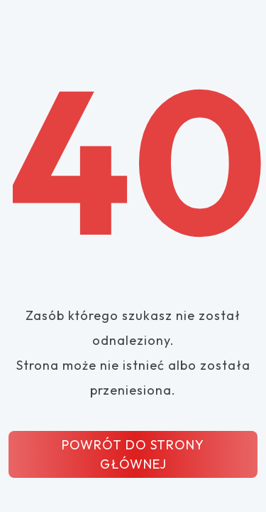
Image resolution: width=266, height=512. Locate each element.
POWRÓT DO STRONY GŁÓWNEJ (133, 454)
